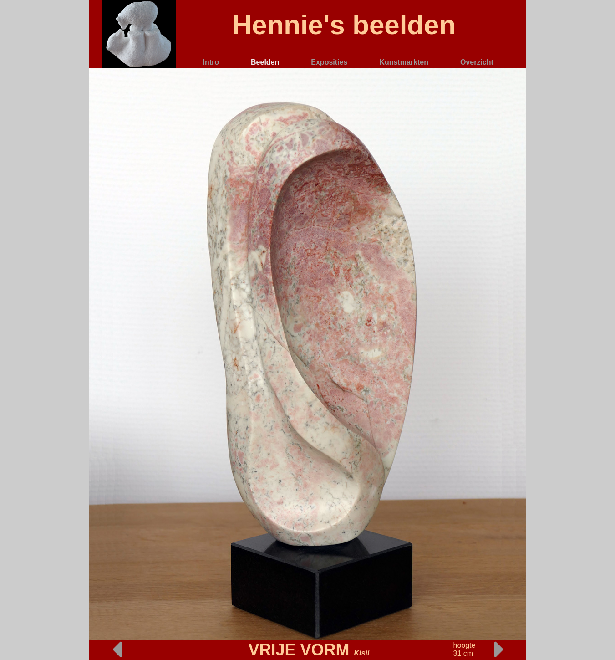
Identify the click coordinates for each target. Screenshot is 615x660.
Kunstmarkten (403, 62)
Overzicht (476, 62)
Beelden (265, 62)
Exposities (329, 62)
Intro (211, 62)
